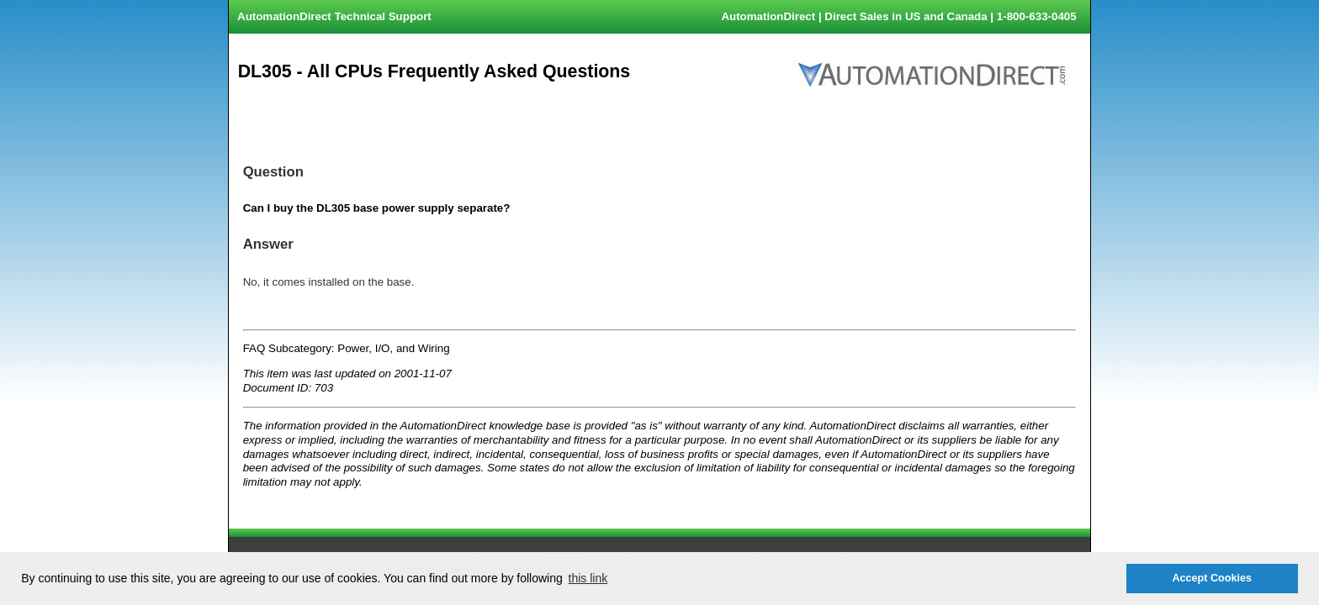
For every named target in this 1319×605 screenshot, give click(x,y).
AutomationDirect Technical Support (334, 16)
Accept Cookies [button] (1211, 578)
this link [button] (588, 578)
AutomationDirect (768, 16)
